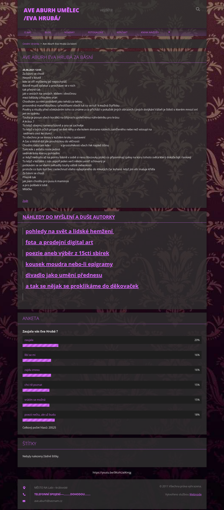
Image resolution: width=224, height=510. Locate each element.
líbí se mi (30, 356)
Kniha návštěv (150, 33)
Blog (48, 33)
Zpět (25, 202)
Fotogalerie (95, 33)
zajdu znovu (32, 370)
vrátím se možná (35, 400)
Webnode (196, 495)
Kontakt (122, 33)
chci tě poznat (33, 385)
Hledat (198, 10)
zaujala (29, 341)
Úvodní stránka (31, 44)
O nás (27, 33)
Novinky (69, 33)
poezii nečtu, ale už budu (40, 415)
